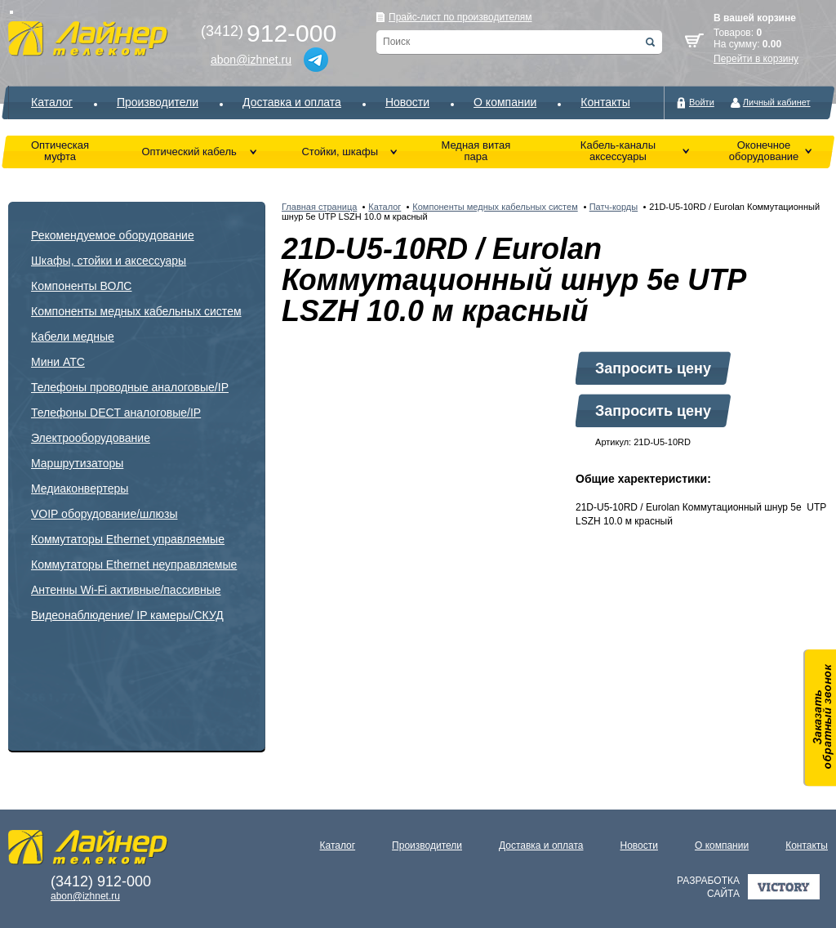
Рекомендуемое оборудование (112, 235)
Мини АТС (58, 361)
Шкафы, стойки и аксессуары (108, 260)
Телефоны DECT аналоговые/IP (116, 412)
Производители (157, 102)
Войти (701, 102)
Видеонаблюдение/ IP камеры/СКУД (127, 615)
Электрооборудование (90, 437)
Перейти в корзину (756, 59)
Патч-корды (613, 207)
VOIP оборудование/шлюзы (104, 513)
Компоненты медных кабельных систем (136, 311)
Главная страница (319, 207)
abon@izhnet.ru (251, 59)
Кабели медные (72, 336)
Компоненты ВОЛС (81, 285)
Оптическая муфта (60, 151)
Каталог (52, 102)
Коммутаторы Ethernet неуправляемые (134, 564)
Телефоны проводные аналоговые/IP (130, 387)
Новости (407, 102)
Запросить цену (653, 368)
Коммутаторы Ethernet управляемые (128, 539)
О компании (505, 102)
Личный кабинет (777, 102)
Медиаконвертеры (79, 488)
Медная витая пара (475, 151)
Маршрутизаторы (77, 463)
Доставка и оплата (291, 102)
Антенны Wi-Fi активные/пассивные (125, 589)
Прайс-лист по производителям (460, 17)
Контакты (604, 102)
